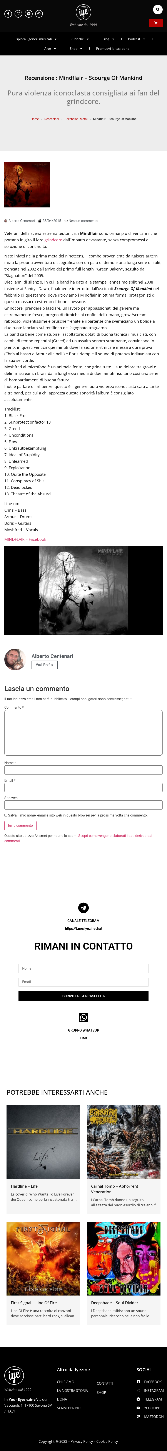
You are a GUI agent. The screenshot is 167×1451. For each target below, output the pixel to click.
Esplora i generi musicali (36, 39)
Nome (10, 763)
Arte (50, 48)
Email (9, 780)
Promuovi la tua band (112, 48)
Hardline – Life (24, 1186)
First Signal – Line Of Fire (34, 1302)
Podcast (137, 39)
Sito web (11, 798)
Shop (76, 48)
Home (35, 119)
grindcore (53, 239)
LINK (83, 1038)
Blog (109, 39)
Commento (14, 707)
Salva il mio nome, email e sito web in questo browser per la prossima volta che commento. (78, 815)
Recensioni (51, 119)
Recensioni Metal (76, 119)
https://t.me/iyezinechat (83, 929)
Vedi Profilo (44, 665)
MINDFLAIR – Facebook (25, 539)
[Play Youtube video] (83, 590)
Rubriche (79, 39)
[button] (158, 9)
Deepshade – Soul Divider (114, 1302)
